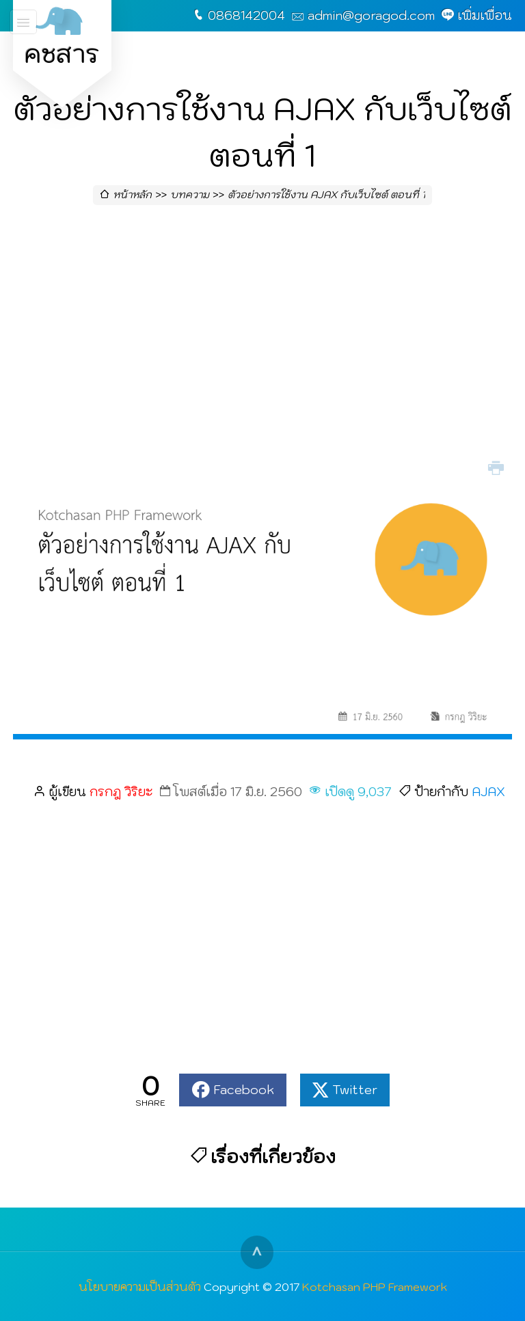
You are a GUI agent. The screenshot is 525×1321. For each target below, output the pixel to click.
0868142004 (246, 15)
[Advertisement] (262, 345)
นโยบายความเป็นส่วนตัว (140, 1286)
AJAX (488, 792)
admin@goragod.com (371, 15)
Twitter (354, 1090)
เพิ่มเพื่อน (484, 15)
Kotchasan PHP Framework (374, 1286)
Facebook (243, 1090)
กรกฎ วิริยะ (121, 792)
